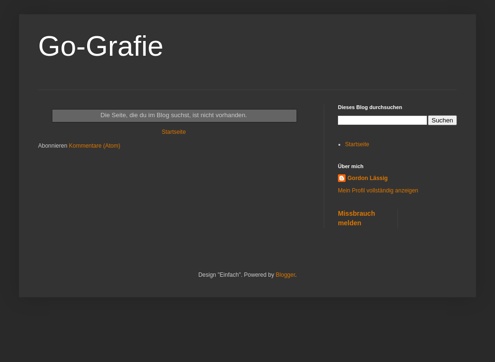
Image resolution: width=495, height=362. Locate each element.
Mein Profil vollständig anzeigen (378, 190)
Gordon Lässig (367, 178)
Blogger (285, 275)
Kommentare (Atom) (94, 145)
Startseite (174, 132)
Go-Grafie (100, 46)
